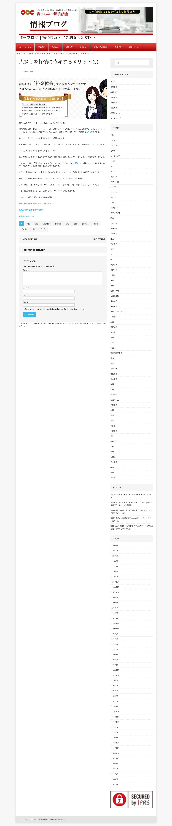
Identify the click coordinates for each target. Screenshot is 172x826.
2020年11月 (115, 587)
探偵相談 (113, 306)
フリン (113, 197)
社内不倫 (113, 394)
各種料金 (83, 47)
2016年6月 (114, 774)
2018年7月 (114, 691)
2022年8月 (114, 556)
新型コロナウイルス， (118, 311)
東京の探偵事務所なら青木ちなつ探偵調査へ (36, 203)
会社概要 (118, 47)
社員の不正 (114, 400)
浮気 (112, 363)
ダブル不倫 (114, 182)
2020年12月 (115, 582)
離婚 (112, 467)
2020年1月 (114, 618)
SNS (112, 135)
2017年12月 (115, 712)
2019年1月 (114, 665)
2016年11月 (115, 748)
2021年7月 (114, 566)
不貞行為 (113, 228)
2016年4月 (114, 784)
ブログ (113, 202)
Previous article (29, 239)
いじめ (113, 140)
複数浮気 (113, 441)
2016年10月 (115, 753)
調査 (34, 229)
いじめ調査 (114, 145)
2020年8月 (114, 602)
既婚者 (113, 317)
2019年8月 (114, 639)
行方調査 (25, 229)
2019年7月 (114, 644)
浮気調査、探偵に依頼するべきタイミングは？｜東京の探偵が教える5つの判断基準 (131, 503)
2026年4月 (114, 551)
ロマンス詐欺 (115, 213)
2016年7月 (114, 769)
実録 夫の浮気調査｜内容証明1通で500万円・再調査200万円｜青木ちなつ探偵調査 (131, 527)
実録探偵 (113, 265)
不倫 (112, 218)
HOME (112, 82)
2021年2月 (114, 577)
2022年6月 (114, 561)
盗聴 (112, 389)
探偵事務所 (46, 224)
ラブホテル (114, 208)
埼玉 (112, 249)
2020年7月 (114, 608)
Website (26, 302)
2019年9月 (114, 634)
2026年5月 (114, 545)
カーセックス (115, 156)
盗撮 (112, 384)
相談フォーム (134, 47)
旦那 (112, 322)
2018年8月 (114, 686)
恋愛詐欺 (113, 270)
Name (25, 288)
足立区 (43, 229)
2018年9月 (114, 680)
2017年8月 (114, 732)
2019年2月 (114, 660)
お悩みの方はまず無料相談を (31, 209)
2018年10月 (115, 675)
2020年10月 (115, 592)
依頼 (28, 224)
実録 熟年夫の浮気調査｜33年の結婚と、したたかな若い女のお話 (130, 519)
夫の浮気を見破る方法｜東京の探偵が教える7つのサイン (131, 495)
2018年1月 (114, 706)
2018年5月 (114, 701)
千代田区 (113, 244)
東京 (67, 224)
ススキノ (113, 161)
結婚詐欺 (55, 47)
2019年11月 (115, 628)
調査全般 (69, 47)
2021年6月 (114, 571)
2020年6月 (114, 613)
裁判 (112, 436)
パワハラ (113, 192)
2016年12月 (115, 743)
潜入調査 (113, 379)
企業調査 (113, 234)
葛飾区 (95, 224)
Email (25, 295)
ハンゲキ (113, 187)
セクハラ (113, 176)
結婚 (112, 410)
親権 (112, 446)
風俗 (112, 472)
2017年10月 (115, 722)
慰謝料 (113, 275)
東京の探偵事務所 (100, 47)
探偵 (76, 163)
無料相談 (85, 224)
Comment (26, 270)
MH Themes (60, 819)
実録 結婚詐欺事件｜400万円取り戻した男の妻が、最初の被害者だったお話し (131, 511)
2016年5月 (114, 779)
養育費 (113, 477)
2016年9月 (114, 758)
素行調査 (113, 97)
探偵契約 (113, 301)
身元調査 (113, 462)
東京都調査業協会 (117, 353)
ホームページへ (25, 47)
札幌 (112, 337)
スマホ (113, 171)
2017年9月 (114, 727)
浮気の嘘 (113, 368)
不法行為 (113, 223)
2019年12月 (115, 623)
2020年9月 (114, 597)
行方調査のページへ (26, 216)
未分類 (113, 332)
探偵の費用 (114, 291)
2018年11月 (115, 670)
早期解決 (113, 327)
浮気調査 (41, 47)
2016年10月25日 (28, 71)
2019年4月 (114, 649)
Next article (99, 239)
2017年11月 (115, 717)
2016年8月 (114, 763)
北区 (112, 239)
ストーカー (114, 166)
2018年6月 (114, 696)
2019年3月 (114, 654)
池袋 (75, 224)
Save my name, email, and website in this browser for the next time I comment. (56, 309)
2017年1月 (114, 738)
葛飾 (112, 420)
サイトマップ (115, 118)
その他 (113, 151)
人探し (88, 132)
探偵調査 (58, 224)
